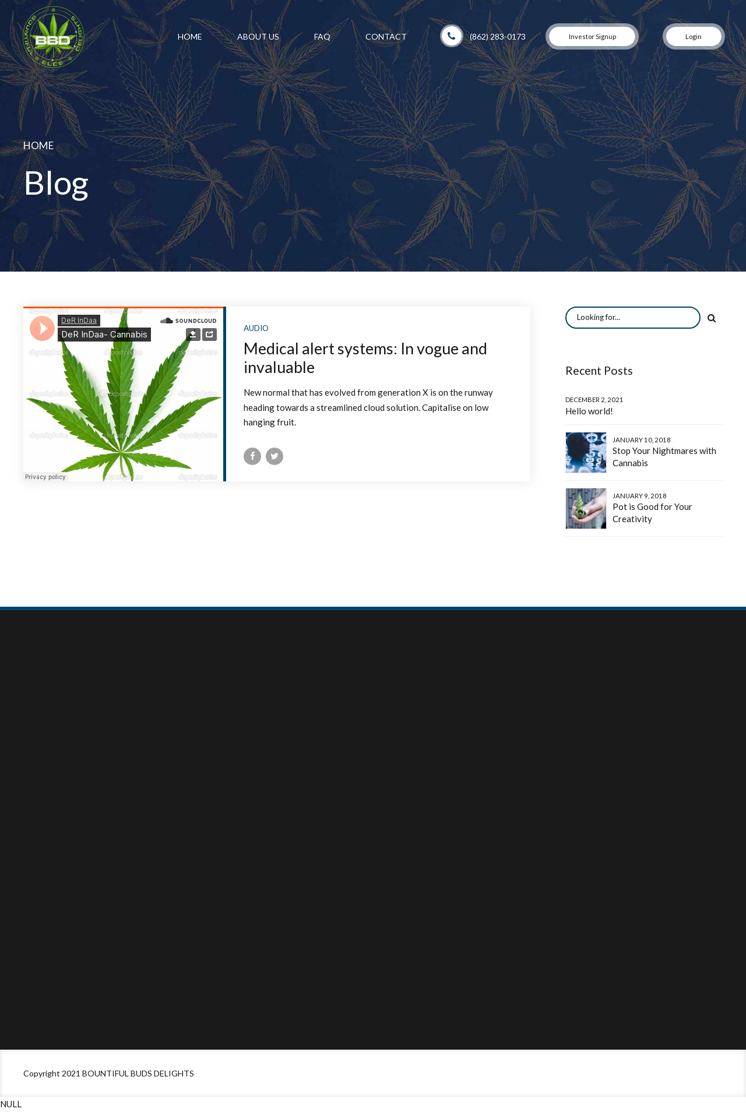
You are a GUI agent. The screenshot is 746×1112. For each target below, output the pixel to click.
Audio (256, 328)
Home (190, 36)
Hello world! (589, 411)
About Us (258, 36)
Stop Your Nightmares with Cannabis (664, 456)
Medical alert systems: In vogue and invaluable (365, 357)
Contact (386, 36)
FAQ (322, 36)
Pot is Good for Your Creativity (652, 512)
